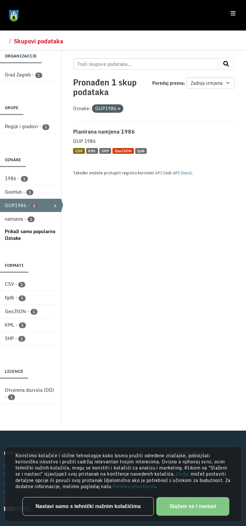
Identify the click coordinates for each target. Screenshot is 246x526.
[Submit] (226, 64)
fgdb (140, 150)
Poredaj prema (168, 83)
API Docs (181, 173)
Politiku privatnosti (134, 486)
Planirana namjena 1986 (104, 131)
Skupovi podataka (38, 41)
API (158, 173)
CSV (79, 150)
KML (92, 150)
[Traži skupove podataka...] (145, 64)
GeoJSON (123, 150)
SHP (105, 150)
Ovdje (183, 474)
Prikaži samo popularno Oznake (30, 235)
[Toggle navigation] (233, 13)
